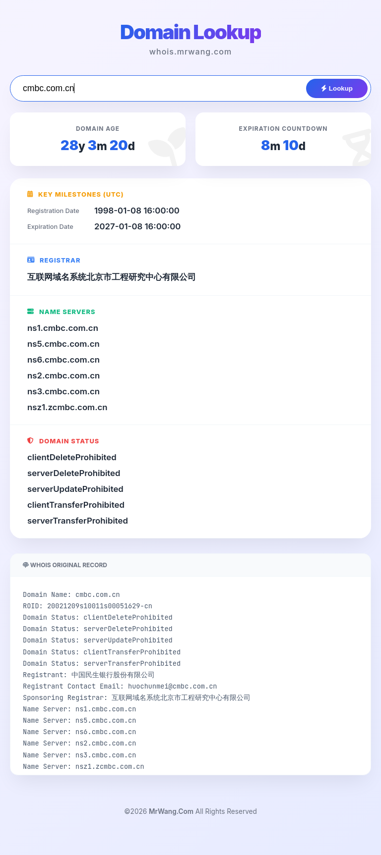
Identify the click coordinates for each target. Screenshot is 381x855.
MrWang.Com (171, 811)
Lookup (337, 88)
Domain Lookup (190, 32)
